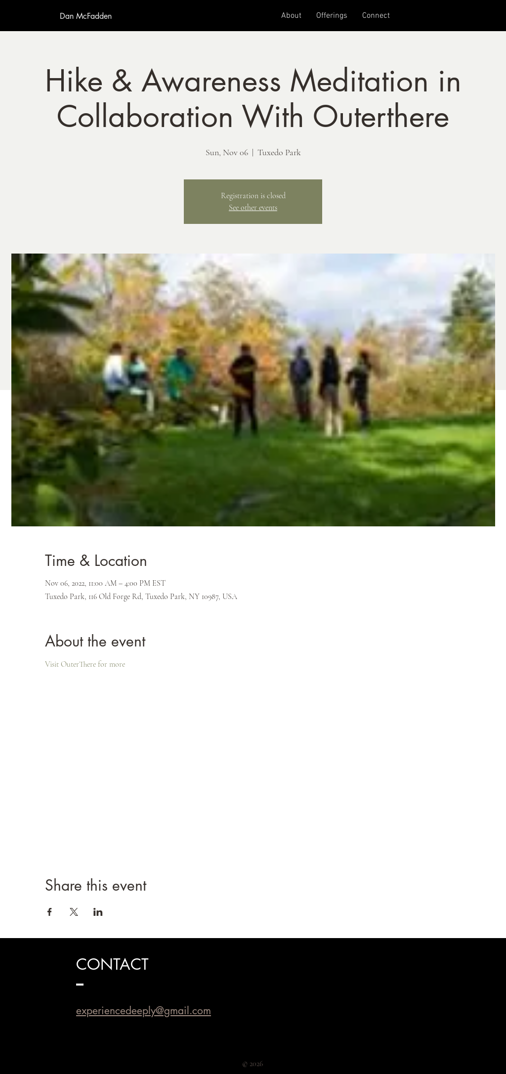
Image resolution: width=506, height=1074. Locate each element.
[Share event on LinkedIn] (98, 912)
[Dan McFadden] (85, 16)
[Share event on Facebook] (49, 912)
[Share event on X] (74, 912)
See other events (253, 208)
